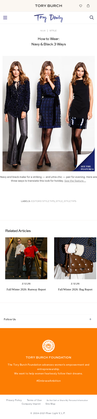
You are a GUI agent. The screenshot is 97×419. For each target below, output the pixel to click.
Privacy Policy (14, 400)
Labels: (26, 201)
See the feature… (75, 181)
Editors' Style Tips (43, 201)
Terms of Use (34, 400)
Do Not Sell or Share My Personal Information (67, 400)
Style (53, 30)
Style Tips (70, 201)
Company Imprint (31, 404)
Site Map (50, 404)
